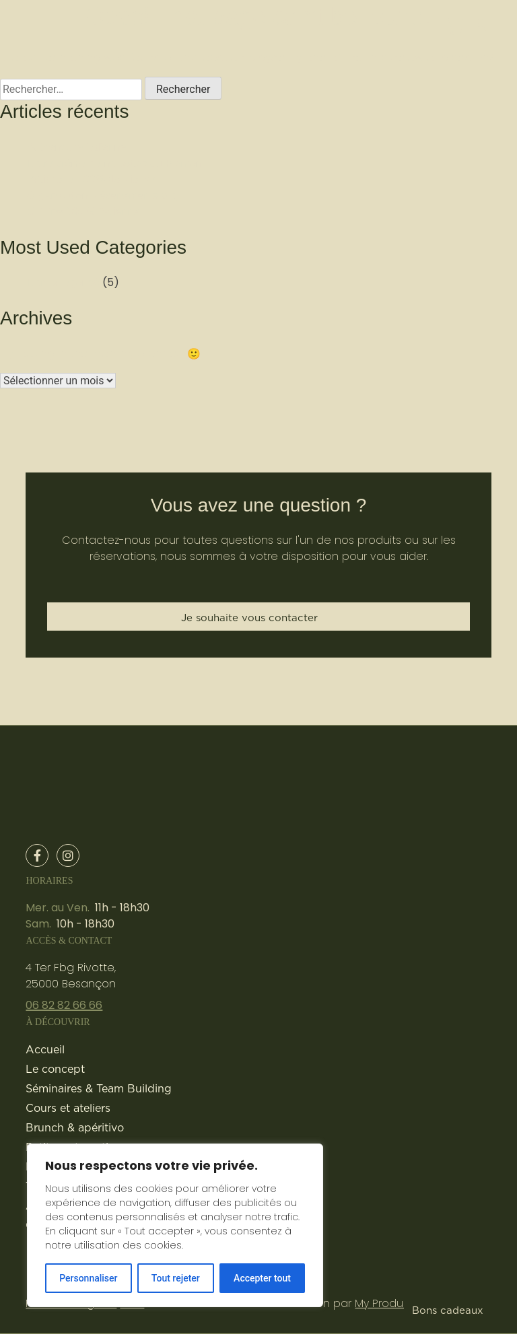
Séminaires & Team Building (99, 1088)
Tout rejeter (175, 1278)
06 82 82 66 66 (64, 1005)
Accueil (45, 1049)
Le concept (55, 1068)
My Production (392, 1303)
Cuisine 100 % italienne (83, 211)
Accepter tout (262, 1278)
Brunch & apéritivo (75, 1127)
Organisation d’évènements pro (101, 195)
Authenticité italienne (77, 147)
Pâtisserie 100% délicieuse (91, 179)
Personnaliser (88, 1278)
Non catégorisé (63, 282)
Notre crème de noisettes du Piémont (116, 163)
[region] (175, 1225)
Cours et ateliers (68, 1107)
